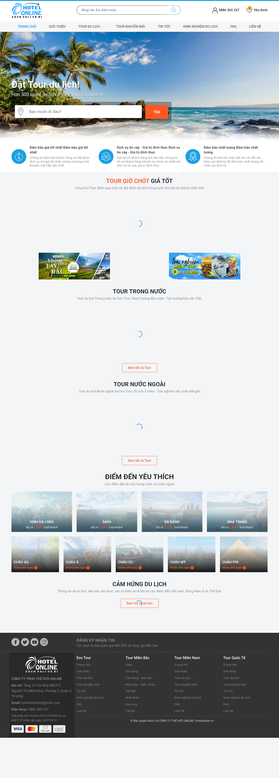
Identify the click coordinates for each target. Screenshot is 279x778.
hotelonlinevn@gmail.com (40, 738)
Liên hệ (255, 26)
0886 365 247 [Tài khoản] (225, 10)
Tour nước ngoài (140, 404)
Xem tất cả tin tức (139, 656)
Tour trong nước (139, 312)
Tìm (156, 112)
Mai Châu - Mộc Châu (141, 737)
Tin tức (164, 26)
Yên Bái (131, 743)
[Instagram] (44, 695)
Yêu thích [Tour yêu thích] (257, 10)
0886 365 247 (38, 745)
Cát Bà (130, 763)
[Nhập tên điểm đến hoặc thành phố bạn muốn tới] (122, 10)
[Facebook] (15, 695)
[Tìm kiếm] (174, 10)
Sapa (129, 717)
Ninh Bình (133, 750)
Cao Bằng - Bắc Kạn (140, 730)
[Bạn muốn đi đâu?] (83, 112)
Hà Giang (132, 724)
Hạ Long (132, 757)
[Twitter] (25, 695)
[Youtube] (34, 695)
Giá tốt (139, 181)
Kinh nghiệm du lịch (200, 26)
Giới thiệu (57, 26)
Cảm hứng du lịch (139, 636)
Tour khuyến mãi (130, 26)
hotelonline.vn (205, 773)
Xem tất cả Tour (139, 388)
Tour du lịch (90, 26)
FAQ (233, 26)
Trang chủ (27, 26)
